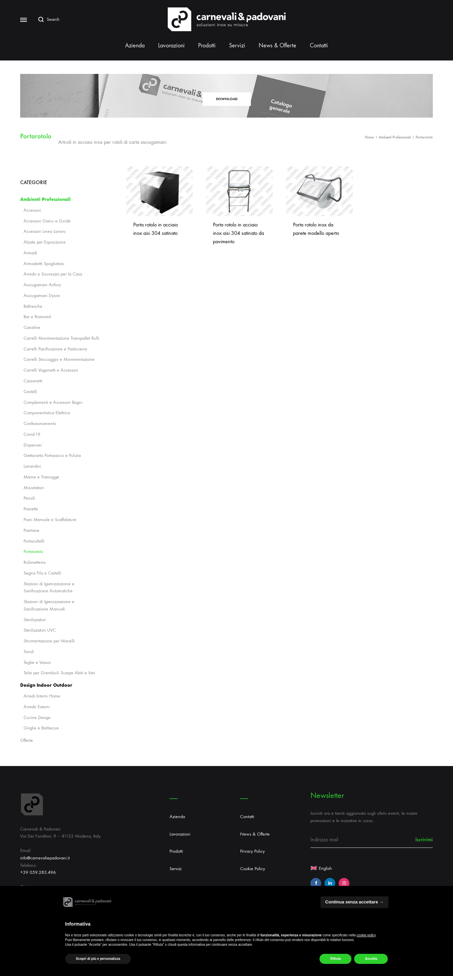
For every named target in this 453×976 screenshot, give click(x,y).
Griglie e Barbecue (41, 728)
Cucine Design (37, 717)
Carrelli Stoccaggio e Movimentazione (59, 359)
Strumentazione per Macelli (49, 641)
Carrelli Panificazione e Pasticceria (55, 349)
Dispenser (33, 445)
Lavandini (32, 466)
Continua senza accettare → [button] (354, 901)
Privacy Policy (252, 851)
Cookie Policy (252, 869)
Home (369, 137)
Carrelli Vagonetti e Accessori (51, 370)
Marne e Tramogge (41, 477)
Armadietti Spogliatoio (44, 263)
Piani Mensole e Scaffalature (50, 519)
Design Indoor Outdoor (46, 685)
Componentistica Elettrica (47, 413)
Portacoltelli (34, 541)
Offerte (26, 740)
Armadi (30, 253)
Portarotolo (33, 551)
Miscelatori (34, 488)
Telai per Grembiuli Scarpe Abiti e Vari (59, 673)
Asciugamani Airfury (42, 285)
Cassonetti (33, 381)
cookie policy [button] (366, 935)
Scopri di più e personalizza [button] (98, 959)
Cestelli (30, 391)
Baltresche (33, 306)
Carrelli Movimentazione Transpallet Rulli (61, 338)
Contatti (319, 45)
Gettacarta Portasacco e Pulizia (52, 455)
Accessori (32, 210)
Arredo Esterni (37, 707)
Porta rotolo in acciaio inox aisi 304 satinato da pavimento (238, 233)
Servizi (237, 45)
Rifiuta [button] (335, 959)
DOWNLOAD (226, 99)
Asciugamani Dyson (42, 295)
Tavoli (29, 651)
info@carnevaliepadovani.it (45, 858)
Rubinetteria (34, 562)
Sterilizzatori (35, 620)
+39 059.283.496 (38, 872)
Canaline (32, 327)
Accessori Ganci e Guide (47, 221)
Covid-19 (32, 434)
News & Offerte (277, 45)
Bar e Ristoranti (37, 317)
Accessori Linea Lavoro (45, 231)
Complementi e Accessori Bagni (53, 402)
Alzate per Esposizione (45, 242)
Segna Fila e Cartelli (42, 573)
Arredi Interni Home (42, 696)
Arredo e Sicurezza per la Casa (53, 274)
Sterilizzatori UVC (40, 630)
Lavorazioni (171, 45)
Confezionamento (40, 423)
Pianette (31, 509)
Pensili (29, 498)
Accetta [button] (371, 959)
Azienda (135, 45)
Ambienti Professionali (395, 137)
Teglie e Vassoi (37, 662)
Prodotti (207, 45)
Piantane (31, 530)
